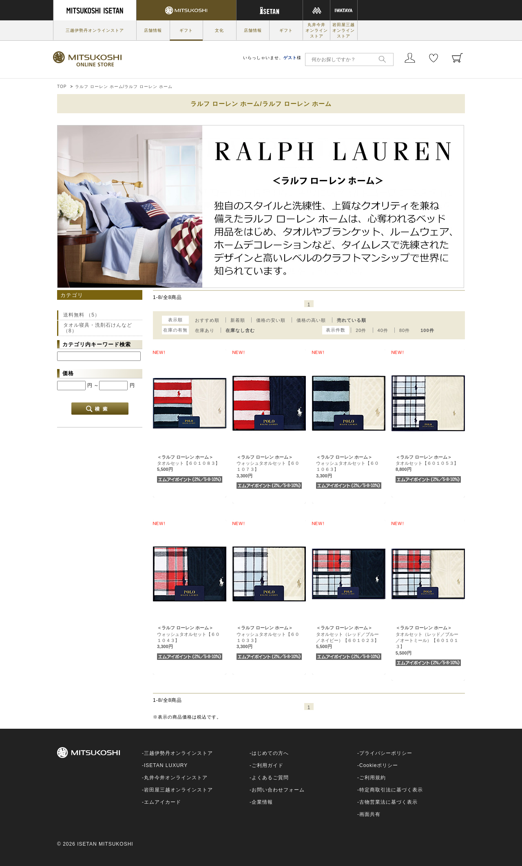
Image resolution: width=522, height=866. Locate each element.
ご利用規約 (372, 777)
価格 (68, 373)
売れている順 (351, 320)
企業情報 (262, 802)
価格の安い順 (270, 320)
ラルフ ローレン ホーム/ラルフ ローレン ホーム (124, 86)
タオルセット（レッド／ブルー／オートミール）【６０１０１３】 (427, 640)
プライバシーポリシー (385, 753)
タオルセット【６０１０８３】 (188, 463)
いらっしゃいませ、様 (272, 57)
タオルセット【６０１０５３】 (427, 463)
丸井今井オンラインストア (316, 30)
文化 (219, 30)
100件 (427, 330)
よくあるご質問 (270, 777)
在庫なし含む (240, 330)
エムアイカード (162, 802)
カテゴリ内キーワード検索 (96, 344)
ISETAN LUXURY (166, 765)
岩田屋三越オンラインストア (343, 30)
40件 (383, 330)
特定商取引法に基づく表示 (391, 790)
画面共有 (369, 814)
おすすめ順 (207, 320)
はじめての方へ (270, 753)
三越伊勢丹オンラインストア (95, 30)
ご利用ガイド (267, 765)
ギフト (186, 30)
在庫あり (205, 330)
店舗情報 (153, 30)
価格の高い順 (311, 320)
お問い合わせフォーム (278, 790)
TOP (61, 86)
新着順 (237, 320)
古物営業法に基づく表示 (388, 802)
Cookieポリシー (378, 765)
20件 (361, 330)
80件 (404, 330)
